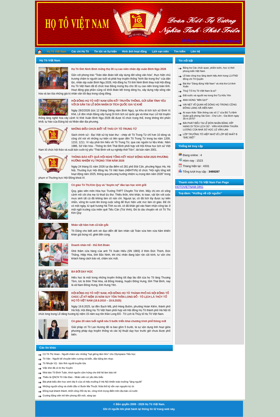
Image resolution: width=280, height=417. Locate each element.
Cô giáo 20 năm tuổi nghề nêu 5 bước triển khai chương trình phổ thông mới (118, 321)
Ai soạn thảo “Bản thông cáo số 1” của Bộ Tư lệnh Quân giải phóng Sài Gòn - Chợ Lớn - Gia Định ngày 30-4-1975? (211, 115)
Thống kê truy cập (190, 146)
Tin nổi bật (185, 60)
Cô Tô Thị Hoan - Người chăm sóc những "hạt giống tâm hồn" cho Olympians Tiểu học (89, 354)
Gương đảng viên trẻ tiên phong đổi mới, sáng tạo (69, 395)
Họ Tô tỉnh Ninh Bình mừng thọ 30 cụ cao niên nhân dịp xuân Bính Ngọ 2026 (118, 69)
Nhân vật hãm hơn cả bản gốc (89, 224)
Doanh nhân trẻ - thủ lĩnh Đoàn (90, 245)
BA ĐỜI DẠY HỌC (82, 271)
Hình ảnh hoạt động (134, 51)
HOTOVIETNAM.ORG (189, 187)
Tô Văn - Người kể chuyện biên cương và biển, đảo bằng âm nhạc (78, 358)
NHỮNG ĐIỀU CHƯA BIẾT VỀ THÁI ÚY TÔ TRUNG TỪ (103, 128)
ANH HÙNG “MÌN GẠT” (195, 100)
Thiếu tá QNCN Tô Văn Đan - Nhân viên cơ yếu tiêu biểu (73, 377)
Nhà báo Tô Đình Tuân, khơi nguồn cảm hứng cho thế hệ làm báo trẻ (79, 372)
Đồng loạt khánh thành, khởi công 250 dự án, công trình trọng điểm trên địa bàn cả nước (90, 391)
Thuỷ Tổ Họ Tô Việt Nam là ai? (199, 90)
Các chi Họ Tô (80, 51)
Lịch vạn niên (160, 51)
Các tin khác (47, 347)
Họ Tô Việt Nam (56, 51)
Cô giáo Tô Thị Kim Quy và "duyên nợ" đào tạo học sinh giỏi (108, 185)
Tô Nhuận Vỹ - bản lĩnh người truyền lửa (64, 363)
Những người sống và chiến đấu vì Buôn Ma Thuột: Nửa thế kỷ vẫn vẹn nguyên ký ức (88, 386)
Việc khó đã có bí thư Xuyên (58, 368)
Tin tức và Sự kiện (105, 51)
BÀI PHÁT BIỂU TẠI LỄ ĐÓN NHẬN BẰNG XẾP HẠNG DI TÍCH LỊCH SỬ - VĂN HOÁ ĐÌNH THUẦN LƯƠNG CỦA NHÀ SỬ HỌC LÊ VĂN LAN (210, 126)
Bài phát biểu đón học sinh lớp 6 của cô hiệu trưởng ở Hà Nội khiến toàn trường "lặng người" (92, 381)
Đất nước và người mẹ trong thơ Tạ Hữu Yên (207, 95)
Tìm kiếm (179, 51)
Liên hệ (195, 51)
